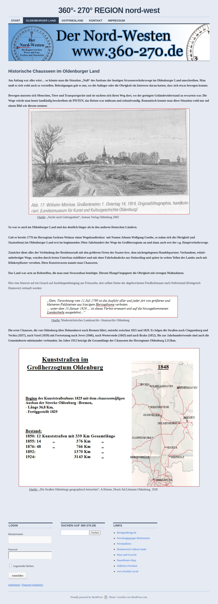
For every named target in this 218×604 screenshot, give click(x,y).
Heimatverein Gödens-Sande (131, 549)
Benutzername (15, 534)
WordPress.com (139, 597)
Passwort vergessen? (32, 584)
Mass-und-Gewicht (126, 554)
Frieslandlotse (124, 543)
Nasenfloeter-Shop (126, 560)
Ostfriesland (72, 20)
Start (15, 20)
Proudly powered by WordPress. (86, 597)
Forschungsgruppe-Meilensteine (133, 538)
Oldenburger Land (41, 20)
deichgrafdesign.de (126, 532)
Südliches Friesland (127, 565)
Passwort (12, 549)
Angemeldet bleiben (21, 566)
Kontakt (95, 20)
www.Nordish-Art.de (127, 571)
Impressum (116, 20)
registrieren (14, 584)
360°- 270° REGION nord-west (109, 10)
